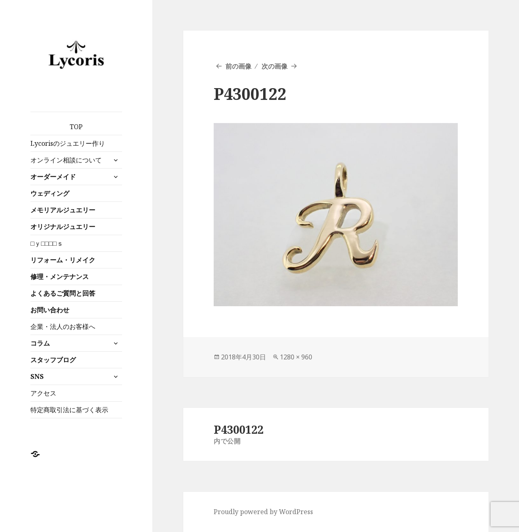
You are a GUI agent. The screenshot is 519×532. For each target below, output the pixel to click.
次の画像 (274, 66)
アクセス (43, 393)
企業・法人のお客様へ (62, 326)
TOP (76, 126)
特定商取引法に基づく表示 (69, 409)
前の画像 (238, 66)
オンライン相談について (66, 160)
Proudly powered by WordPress (263, 511)
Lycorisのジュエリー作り (67, 143)
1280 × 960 (296, 357)
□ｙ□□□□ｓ (46, 243)
